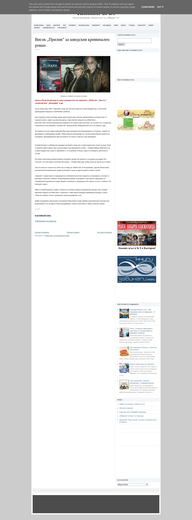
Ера (64, 25)
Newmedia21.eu (49, 27)
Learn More (147, 7)
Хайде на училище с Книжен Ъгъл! (132, 404)
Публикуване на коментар (45, 221)
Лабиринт (96, 25)
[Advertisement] (137, 176)
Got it (160, 7)
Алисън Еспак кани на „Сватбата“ (142, 364)
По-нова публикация (42, 232)
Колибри (72, 25)
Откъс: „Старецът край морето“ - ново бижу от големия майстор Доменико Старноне (142, 331)
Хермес (37, 27)
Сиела (123, 25)
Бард (48, 25)
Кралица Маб (84, 25)
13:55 (38, 209)
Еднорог (56, 25)
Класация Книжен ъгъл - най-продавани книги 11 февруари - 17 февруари (142, 312)
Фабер (151, 25)
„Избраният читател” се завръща (131, 416)
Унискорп (142, 25)
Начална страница (126, 408)
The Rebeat (62, 27)
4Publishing (39, 25)
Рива (116, 25)
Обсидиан (107, 25)
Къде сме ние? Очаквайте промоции (132, 412)
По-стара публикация (104, 232)
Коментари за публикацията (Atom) (57, 236)
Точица (132, 25)
